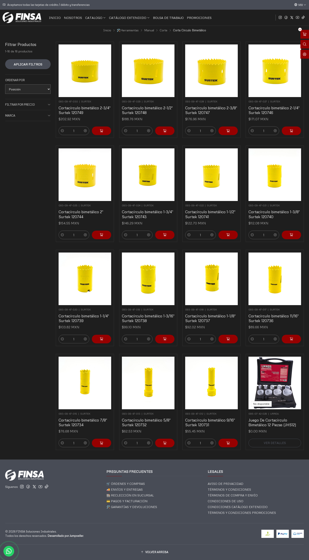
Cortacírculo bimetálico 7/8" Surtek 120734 (83, 415)
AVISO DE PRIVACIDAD (225, 483)
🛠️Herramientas (128, 30)
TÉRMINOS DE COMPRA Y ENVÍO (233, 495)
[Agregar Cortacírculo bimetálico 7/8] (95, 428)
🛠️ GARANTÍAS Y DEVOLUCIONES (131, 507)
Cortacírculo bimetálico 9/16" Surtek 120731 (210, 415)
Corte (163, 30)
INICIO (55, 18)
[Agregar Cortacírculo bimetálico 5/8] (159, 428)
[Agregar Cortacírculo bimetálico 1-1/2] (222, 220)
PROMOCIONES (199, 18)
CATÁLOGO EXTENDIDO (129, 18)
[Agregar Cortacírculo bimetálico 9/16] (222, 428)
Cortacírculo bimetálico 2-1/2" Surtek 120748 (147, 110)
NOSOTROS (73, 18)
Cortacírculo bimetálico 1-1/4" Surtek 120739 (84, 311)
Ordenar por (15, 80)
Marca (28, 115)
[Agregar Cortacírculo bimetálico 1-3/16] (159, 324)
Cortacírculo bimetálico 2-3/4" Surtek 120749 (85, 110)
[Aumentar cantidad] (85, 131)
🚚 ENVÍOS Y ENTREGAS (124, 489)
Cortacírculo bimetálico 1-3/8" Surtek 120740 (274, 207)
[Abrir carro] (304, 34)
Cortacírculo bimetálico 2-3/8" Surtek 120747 (211, 110)
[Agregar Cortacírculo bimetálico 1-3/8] (285, 220)
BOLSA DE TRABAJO (168, 18)
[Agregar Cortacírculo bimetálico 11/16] (285, 324)
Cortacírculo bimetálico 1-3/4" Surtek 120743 (148, 207)
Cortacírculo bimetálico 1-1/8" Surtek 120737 (211, 311)
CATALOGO (95, 18)
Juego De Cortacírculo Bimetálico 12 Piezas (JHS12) (273, 415)
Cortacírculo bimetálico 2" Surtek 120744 (82, 207)
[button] (154, 552)
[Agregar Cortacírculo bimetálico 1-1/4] (95, 324)
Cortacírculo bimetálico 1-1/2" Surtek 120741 (211, 207)
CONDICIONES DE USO (225, 501)
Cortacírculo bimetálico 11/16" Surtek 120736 (274, 311)
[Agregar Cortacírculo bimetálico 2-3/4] (101, 130)
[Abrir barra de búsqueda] (304, 44)
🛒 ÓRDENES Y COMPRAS (125, 483)
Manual (149, 30)
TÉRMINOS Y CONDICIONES (229, 489)
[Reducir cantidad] (62, 131)
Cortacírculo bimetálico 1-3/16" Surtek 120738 (148, 311)
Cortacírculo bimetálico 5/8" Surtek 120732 (147, 415)
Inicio (107, 30)
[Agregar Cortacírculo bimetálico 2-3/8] (228, 130)
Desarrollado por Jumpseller (65, 535)
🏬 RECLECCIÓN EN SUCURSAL (130, 495)
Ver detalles (275, 428)
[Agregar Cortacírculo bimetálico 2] (95, 220)
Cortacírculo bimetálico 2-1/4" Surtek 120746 (274, 110)
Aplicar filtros (28, 64)
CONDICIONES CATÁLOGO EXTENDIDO (238, 507)
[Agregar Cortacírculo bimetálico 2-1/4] (291, 130)
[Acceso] (304, 54)
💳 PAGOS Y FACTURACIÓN (126, 501)
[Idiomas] (300, 4)
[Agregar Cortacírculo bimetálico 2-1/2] (164, 130)
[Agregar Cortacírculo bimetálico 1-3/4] (159, 220)
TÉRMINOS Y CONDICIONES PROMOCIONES (242, 512)
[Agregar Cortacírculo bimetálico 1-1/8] (222, 324)
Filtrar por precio (28, 105)
